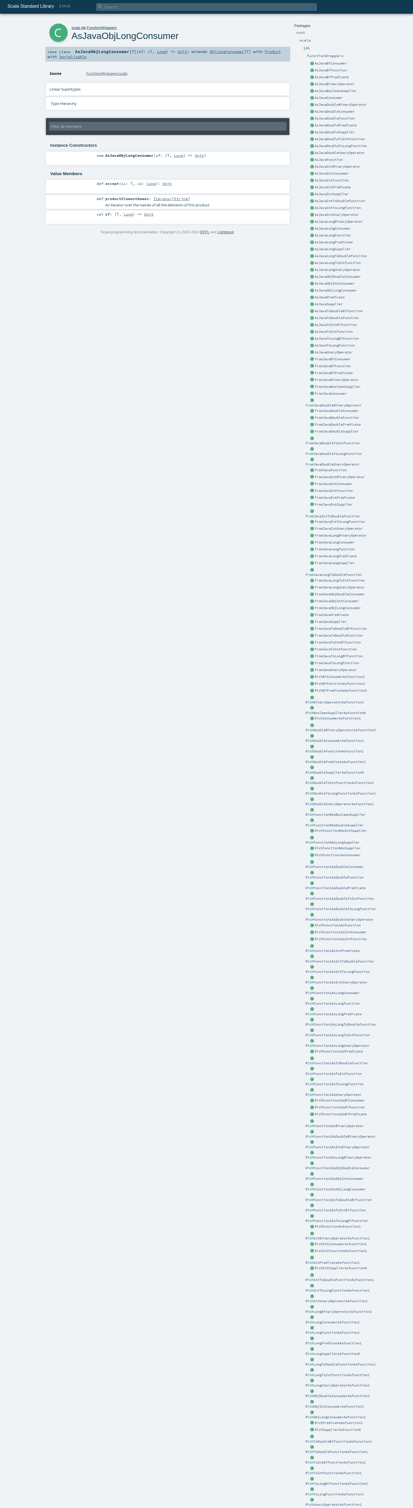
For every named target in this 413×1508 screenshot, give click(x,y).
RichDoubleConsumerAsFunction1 (334, 741)
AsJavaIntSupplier (332, 194)
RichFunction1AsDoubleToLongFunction (340, 909)
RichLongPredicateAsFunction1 (333, 1343)
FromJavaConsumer (331, 394)
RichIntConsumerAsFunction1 (341, 1244)
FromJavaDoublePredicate (338, 425)
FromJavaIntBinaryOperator (340, 477)
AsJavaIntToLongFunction (338, 208)
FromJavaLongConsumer (335, 542)
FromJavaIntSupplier (334, 504)
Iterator (162, 198)
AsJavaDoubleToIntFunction (340, 139)
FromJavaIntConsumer (334, 484)
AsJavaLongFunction (333, 235)
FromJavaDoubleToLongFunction (333, 454)
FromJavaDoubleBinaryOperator (333, 405)
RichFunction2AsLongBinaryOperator (338, 1157)
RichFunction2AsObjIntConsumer (334, 1179)
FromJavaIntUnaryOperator (339, 529)
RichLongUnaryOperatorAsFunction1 (337, 1385)
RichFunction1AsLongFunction (332, 1004)
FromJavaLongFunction (335, 549)
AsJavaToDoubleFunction (337, 318)
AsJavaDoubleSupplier (335, 132)
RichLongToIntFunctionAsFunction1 (337, 1375)
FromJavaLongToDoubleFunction (333, 575)
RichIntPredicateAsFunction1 (332, 1263)
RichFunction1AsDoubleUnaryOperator (339, 920)
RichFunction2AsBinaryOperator (334, 1126)
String (181, 198)
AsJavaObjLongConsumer (336, 290)
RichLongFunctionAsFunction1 (332, 1333)
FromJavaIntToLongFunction (340, 522)
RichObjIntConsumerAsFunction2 (334, 1407)
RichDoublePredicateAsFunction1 (335, 762)
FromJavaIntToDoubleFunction (332, 516)
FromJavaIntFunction (334, 491)
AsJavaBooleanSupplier (336, 91)
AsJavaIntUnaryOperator (337, 215)
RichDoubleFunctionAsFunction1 (334, 751)
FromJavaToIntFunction (336, 649)
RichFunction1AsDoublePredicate (335, 888)
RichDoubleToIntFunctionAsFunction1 (339, 783)
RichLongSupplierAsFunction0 (332, 1354)
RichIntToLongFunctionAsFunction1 (337, 1290)
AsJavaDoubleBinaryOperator (341, 105)
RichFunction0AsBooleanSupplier (335, 815)
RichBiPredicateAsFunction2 (341, 691)
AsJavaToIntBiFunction (336, 325)
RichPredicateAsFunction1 (339, 1423)
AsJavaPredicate (330, 297)
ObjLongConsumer (227, 51)
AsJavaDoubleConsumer (335, 111)
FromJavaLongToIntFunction (340, 580)
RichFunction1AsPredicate (339, 1051)
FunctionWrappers (102, 28)
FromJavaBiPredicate (334, 373)
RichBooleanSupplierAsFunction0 (335, 713)
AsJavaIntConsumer (332, 173)
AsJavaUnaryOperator (334, 352)
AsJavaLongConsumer (333, 228)
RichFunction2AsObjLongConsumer (335, 1189)
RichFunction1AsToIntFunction (333, 1074)
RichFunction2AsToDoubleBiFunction (338, 1200)
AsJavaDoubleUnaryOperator (340, 153)
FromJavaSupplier (331, 622)
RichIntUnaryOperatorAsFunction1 (336, 1301)
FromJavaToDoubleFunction (339, 635)
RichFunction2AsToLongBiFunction (336, 1221)
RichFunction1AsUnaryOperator (333, 1095)
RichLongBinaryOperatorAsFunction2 (338, 1312)
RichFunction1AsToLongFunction (334, 1084)
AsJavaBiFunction (331, 70)
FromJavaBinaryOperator (337, 380)
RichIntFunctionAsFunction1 (341, 1251)
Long (161, 51)
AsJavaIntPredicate (333, 187)
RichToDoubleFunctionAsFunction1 (336, 1452)
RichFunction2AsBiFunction (340, 1107)
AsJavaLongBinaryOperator (339, 222)
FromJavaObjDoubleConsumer (340, 594)
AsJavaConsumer (329, 98)
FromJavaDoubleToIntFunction (332, 443)
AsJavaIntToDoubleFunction (340, 201)
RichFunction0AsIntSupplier (341, 831)
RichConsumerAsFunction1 (338, 718)
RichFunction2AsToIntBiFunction (335, 1210)
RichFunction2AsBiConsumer (340, 1100)
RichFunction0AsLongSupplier (332, 842)
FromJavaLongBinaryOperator (341, 535)
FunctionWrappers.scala (106, 73)
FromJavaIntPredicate (335, 498)
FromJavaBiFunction (333, 366)
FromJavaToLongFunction (337, 663)
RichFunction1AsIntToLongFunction (337, 972)
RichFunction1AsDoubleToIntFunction (339, 899)
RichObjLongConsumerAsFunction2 (335, 1417)
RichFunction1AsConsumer (338, 855)
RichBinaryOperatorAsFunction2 (334, 702)
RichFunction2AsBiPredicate (341, 1114)
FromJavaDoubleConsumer (337, 411)
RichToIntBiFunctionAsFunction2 (335, 1462)
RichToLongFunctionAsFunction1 (334, 1494)
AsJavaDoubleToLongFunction (341, 146)
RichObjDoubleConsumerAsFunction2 (337, 1396)
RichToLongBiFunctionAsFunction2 (336, 1484)
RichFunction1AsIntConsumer (341, 932)
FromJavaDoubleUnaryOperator (332, 464)
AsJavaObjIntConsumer (335, 283)
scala (75, 28)
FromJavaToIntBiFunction (338, 642)
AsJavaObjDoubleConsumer (338, 277)
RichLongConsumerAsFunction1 (332, 1322)
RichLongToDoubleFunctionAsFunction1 (340, 1364)
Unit (182, 51)
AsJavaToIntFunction (334, 332)
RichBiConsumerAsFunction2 (340, 677)
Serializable (73, 56)
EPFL (204, 232)
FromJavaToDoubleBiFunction (341, 629)
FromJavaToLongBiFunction (339, 656)
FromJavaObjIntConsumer (337, 601)
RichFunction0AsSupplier (338, 848)
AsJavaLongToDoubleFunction (341, 256)
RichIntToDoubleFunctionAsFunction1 (339, 1280)
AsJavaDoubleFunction (335, 118)
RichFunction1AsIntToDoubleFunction (339, 961)
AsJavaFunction (329, 160)
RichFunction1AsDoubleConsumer (334, 867)
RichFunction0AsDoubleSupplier (334, 825)
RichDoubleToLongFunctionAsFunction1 (340, 793)
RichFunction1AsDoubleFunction (334, 877)
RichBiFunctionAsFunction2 (340, 684)
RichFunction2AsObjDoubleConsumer (337, 1168)
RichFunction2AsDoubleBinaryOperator (340, 1137)
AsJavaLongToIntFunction (338, 263)
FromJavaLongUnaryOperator (340, 587)
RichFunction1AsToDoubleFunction (336, 1063)
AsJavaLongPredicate (334, 242)
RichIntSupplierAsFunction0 (341, 1268)
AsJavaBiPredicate (332, 77)
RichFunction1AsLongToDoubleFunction (340, 1024)
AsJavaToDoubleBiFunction (339, 311)
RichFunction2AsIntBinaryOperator (337, 1147)
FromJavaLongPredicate (336, 556)
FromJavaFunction (331, 470)
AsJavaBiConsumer (331, 63)
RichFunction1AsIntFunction (341, 939)
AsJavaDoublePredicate (336, 125)
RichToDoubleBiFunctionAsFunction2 (338, 1441)
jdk (83, 28)
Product (273, 51)
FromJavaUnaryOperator (336, 670)
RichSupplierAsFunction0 (338, 1430)
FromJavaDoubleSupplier (337, 431)
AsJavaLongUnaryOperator (338, 270)
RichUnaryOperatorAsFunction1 (333, 1505)
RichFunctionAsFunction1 (338, 1227)
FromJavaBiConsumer (333, 359)
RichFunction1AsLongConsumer (332, 993)
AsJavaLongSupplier (333, 249)
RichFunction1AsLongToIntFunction (337, 1035)
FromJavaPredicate (332, 615)
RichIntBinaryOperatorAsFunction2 (337, 1238)
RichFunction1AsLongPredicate (333, 1014)
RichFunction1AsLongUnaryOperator (337, 1046)
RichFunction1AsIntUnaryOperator (336, 982)
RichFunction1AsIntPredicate (332, 951)
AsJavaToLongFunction (335, 345)
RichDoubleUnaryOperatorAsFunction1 (339, 804)
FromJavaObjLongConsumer (338, 608)
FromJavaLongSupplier (335, 563)
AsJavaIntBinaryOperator (338, 167)
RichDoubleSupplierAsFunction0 (334, 772)
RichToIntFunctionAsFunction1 (333, 1473)
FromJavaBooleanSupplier (338, 387)
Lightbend (225, 232)
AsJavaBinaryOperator (335, 84)
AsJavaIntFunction (332, 180)
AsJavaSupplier (329, 304)
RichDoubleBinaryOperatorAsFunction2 (340, 730)
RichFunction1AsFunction (338, 925)
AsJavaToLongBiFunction (337, 339)
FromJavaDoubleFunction (337, 418)
